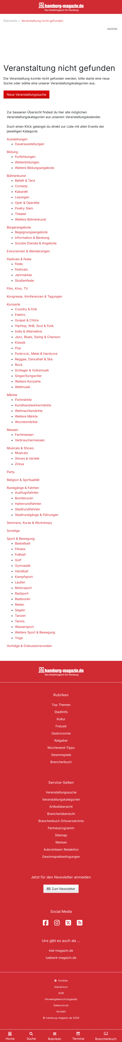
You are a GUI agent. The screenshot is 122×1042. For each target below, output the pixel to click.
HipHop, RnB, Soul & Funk (34, 326)
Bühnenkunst (16, 176)
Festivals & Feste (19, 259)
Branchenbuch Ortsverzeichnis (61, 821)
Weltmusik (22, 387)
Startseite (10, 21)
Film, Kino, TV (17, 288)
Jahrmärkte (23, 275)
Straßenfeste (24, 280)
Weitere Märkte (26, 416)
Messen (12, 430)
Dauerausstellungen (29, 144)
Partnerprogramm (61, 828)
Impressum (61, 986)
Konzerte (13, 304)
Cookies (61, 980)
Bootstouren (24, 498)
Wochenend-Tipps (61, 748)
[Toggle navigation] (54, 1035)
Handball (21, 571)
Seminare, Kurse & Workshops (29, 523)
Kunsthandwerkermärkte (33, 405)
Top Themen (61, 705)
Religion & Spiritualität (23, 480)
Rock (18, 365)
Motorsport (23, 588)
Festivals (21, 269)
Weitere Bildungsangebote (34, 168)
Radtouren (22, 599)
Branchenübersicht (61, 814)
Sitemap (61, 835)
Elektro (20, 315)
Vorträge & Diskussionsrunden (29, 646)
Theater (20, 214)
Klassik (20, 342)
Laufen (20, 582)
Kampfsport (24, 577)
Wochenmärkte (26, 422)
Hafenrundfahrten (28, 504)
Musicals (21, 453)
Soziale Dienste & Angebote (36, 243)
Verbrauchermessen (30, 440)
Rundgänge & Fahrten (23, 488)
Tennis (19, 621)
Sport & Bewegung (21, 539)
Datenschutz (61, 1005)
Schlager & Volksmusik (32, 370)
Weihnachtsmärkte (28, 411)
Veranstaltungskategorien (61, 799)
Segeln (20, 610)
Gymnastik (23, 566)
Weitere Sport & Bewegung (35, 632)
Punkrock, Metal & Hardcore (36, 354)
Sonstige (13, 531)
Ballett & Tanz (25, 180)
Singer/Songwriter (28, 376)
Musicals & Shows (20, 448)
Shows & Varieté (27, 458)
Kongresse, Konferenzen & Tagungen (34, 296)
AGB (61, 993)
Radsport (21, 593)
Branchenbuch (61, 762)
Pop (18, 348)
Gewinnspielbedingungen (61, 857)
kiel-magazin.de (61, 950)
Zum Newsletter (61, 889)
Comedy (21, 186)
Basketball (22, 543)
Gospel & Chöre (27, 320)
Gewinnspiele (61, 755)
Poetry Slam (24, 208)
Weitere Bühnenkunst (30, 219)
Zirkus (19, 464)
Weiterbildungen (27, 162)
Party (11, 472)
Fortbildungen (25, 157)
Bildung (12, 152)
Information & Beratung (32, 238)
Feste (19, 264)
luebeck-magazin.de (61, 958)
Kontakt (61, 1011)
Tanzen (20, 616)
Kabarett (21, 192)
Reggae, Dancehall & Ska (34, 359)
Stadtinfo (61, 712)
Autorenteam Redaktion (61, 849)
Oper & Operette (27, 203)
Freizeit (61, 726)
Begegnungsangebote (31, 232)
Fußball (20, 554)
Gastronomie (61, 733)
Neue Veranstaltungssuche (26, 94)
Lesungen (22, 197)
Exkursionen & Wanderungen (28, 251)
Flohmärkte (23, 400)
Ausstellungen (17, 139)
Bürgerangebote (19, 227)
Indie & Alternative (28, 331)
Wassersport (24, 627)
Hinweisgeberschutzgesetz (61, 999)
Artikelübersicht (61, 807)
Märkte (12, 395)
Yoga (19, 638)
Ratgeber (61, 740)
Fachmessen (24, 435)
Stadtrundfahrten (27, 509)
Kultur (61, 719)
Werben (61, 842)
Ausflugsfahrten (26, 492)
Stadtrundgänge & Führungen (36, 515)
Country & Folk (26, 309)
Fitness (20, 549)
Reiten (19, 604)
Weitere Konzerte (28, 381)
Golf (18, 560)
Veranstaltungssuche (61, 792)
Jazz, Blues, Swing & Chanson (37, 337)
